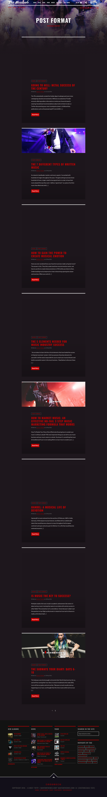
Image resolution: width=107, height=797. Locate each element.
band (86, 746)
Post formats (82, 760)
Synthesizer (82, 762)
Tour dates (58, 790)
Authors (81, 746)
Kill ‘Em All (17, 740)
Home (9, 7)
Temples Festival (64, 752)
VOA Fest (62, 746)
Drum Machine (91, 748)
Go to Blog (34, 767)
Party (96, 757)
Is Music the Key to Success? (51, 596)
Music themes (82, 755)
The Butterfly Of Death (20, 758)
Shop (51, 790)
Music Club (87, 753)
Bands (34, 337)
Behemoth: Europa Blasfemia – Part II (68, 758)
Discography (11, 764)
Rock (89, 760)
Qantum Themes (40, 91)
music (80, 753)
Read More (35, 114)
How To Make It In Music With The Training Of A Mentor (44, 741)
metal (92, 751)
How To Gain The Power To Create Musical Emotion (49, 254)
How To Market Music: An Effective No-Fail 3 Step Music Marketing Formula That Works (53, 421)
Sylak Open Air (64, 734)
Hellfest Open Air (65, 740)
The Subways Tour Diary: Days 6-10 (53, 670)
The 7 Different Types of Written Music (53, 165)
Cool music (82, 748)
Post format (21, 7)
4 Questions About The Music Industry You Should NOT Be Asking (44, 761)
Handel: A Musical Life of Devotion (48, 508)
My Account (44, 790)
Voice (95, 762)
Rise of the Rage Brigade (20, 746)
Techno (89, 762)
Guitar (87, 751)
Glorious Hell (17, 752)
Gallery (81, 751)
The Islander (17, 734)
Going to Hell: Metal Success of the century (53, 86)
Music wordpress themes (86, 757)
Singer (94, 760)
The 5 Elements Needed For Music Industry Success (49, 343)
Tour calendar (58, 764)
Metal (14, 7)
